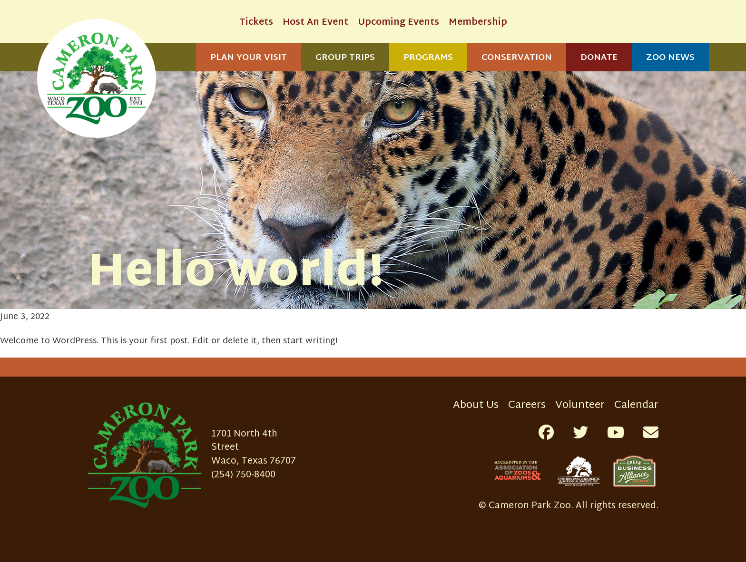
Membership (478, 22)
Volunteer (580, 405)
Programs (428, 58)
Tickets (256, 22)
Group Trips (345, 58)
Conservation (516, 58)
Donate (599, 58)
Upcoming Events (398, 22)
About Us (476, 405)
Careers (527, 405)
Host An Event (315, 22)
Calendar (636, 405)
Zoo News (670, 58)
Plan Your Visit (248, 58)
